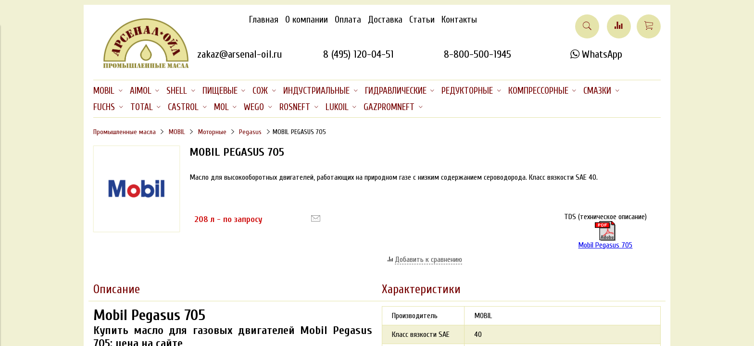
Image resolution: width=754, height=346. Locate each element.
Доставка (385, 19)
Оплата (348, 19)
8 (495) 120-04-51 (358, 54)
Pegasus (250, 132)
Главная (263, 19)
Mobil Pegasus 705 (605, 235)
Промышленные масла (124, 132)
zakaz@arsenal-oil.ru (239, 54)
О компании (306, 19)
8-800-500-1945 (477, 54)
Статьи (422, 19)
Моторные (212, 132)
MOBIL (177, 132)
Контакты (459, 19)
